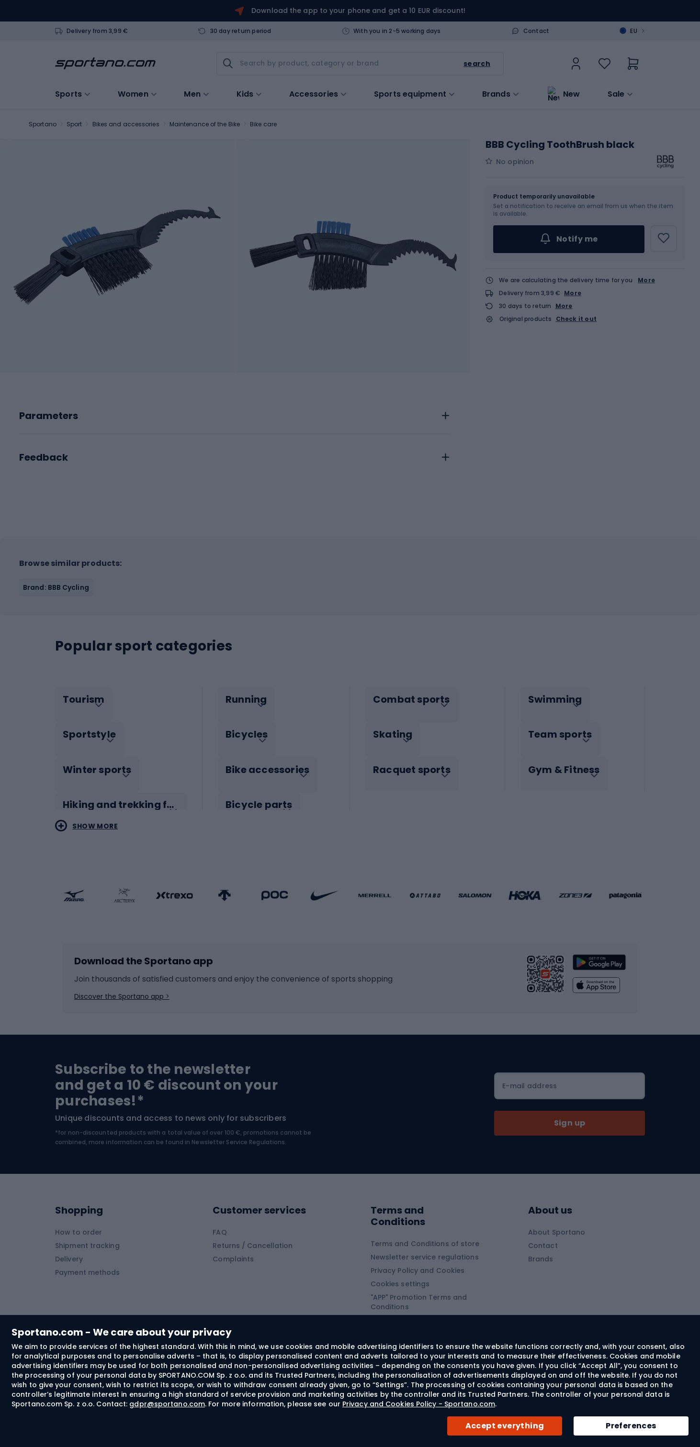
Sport (74, 124)
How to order (78, 1222)
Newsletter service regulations (425, 1247)
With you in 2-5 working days (397, 31)
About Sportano (556, 1222)
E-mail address (529, 1076)
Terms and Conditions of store (425, 1233)
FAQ (219, 1222)
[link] (576, 63)
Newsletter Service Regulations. (239, 1132)
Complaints (233, 1249)
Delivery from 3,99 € (97, 31)
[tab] (235, 413)
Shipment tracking (87, 1235)
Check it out (576, 319)
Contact (536, 31)
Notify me (569, 239)
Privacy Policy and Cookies (418, 1260)
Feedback (43, 458)
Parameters (48, 416)
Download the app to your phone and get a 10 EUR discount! (358, 10)
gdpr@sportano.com (167, 1404)
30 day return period (240, 31)
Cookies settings (400, 1274)
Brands (496, 93)
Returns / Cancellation (253, 1235)
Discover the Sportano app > (121, 986)
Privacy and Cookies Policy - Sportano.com (418, 1404)
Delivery (69, 1249)
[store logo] (105, 63)
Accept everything (504, 1425)
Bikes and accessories (125, 124)
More (646, 280)
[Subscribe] (569, 1113)
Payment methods (87, 1262)
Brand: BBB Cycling (56, 587)
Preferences (631, 1425)
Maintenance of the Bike (204, 124)
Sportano (42, 124)
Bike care (263, 124)
